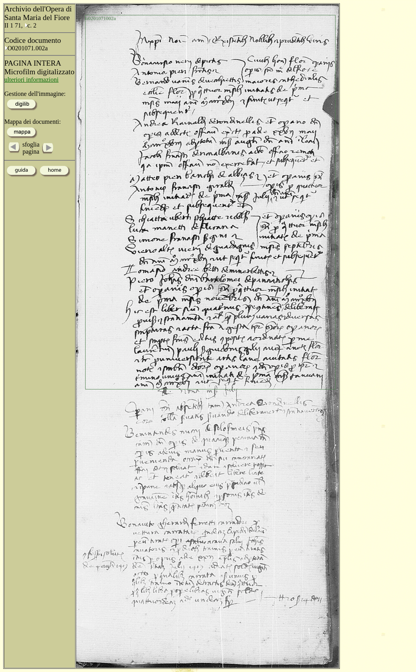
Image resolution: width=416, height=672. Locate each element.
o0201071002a (101, 18)
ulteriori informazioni (31, 79)
